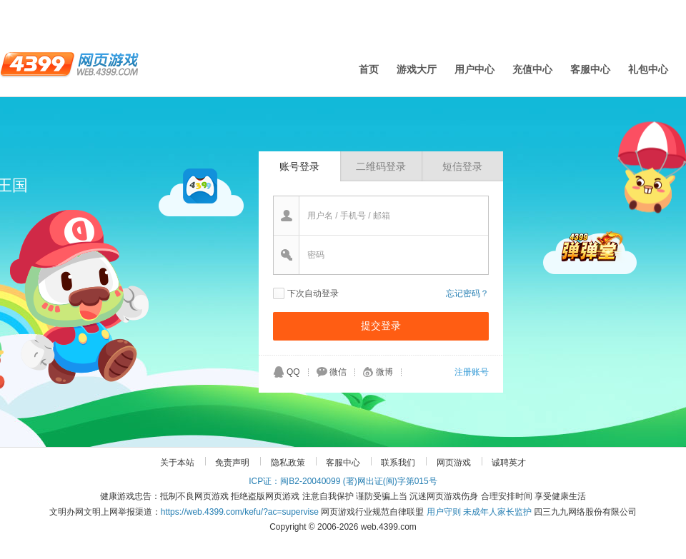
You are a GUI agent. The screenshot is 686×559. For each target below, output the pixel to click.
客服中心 (590, 69)
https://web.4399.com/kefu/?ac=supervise (240, 512)
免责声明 (232, 463)
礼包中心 (648, 69)
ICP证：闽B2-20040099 (294, 481)
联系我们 (398, 463)
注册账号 (471, 372)
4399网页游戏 (69, 63)
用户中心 (474, 69)
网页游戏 (454, 463)
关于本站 (177, 463)
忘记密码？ (467, 293)
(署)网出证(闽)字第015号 (390, 481)
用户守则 (444, 512)
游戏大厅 (417, 69)
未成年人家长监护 (497, 512)
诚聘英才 (509, 463)
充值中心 (532, 69)
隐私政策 (288, 463)
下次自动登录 (313, 293)
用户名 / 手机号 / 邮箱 (348, 216)
